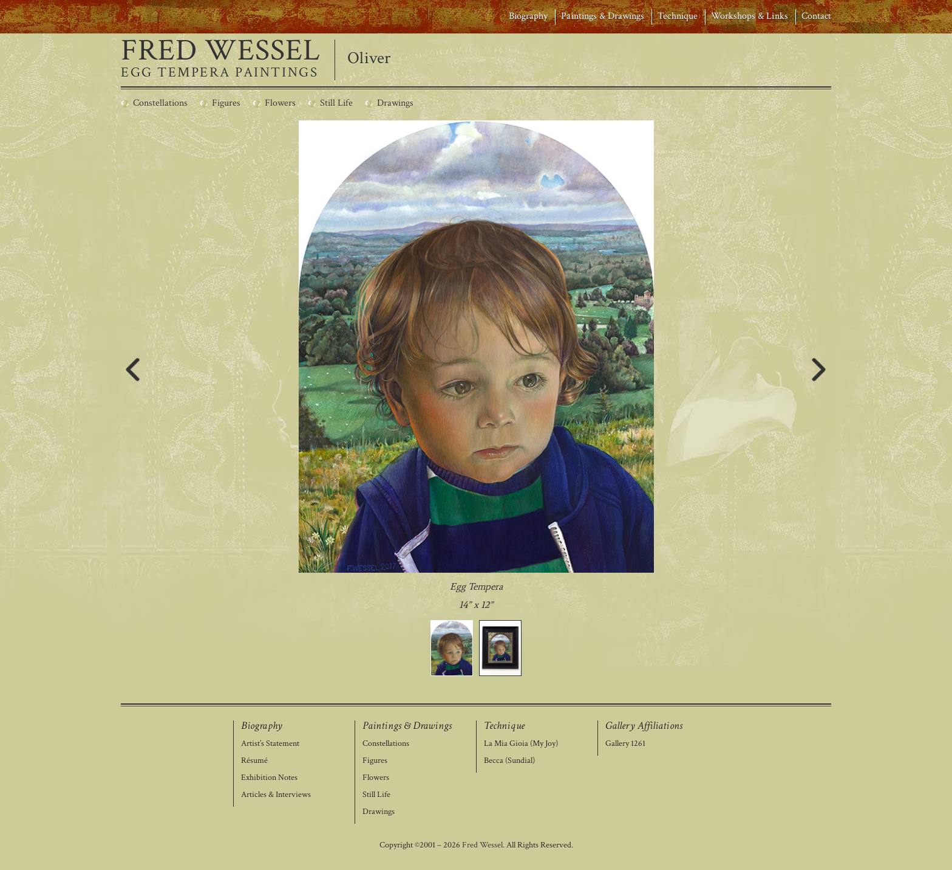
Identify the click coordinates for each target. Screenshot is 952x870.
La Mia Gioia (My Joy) (521, 744)
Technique (677, 16)
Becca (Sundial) (509, 761)
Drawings (378, 812)
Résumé (254, 761)
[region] (476, 398)
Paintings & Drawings (602, 16)
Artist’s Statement (270, 744)
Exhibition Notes (269, 778)
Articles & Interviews (276, 795)
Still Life (376, 795)
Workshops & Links (749, 16)
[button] (451, 648)
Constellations (385, 744)
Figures (374, 761)
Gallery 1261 (625, 744)
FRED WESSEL (221, 51)
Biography (528, 16)
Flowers (375, 778)
